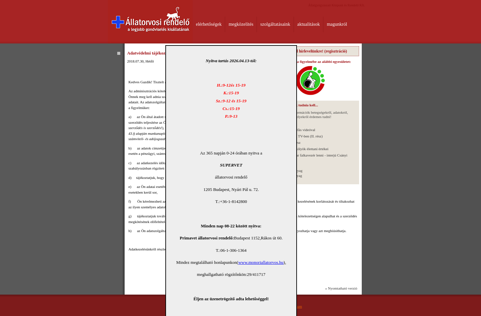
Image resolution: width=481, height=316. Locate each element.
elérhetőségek (209, 24)
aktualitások (308, 24)
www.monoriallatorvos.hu (261, 262)
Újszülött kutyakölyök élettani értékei (301, 149)
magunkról (337, 24)
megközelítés (240, 24)
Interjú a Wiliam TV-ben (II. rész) (298, 136)
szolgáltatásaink (275, 24)
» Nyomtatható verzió (341, 288)
